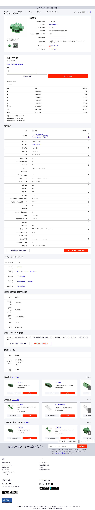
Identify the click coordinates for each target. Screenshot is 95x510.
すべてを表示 (15, 377)
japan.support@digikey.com (10, 487)
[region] (47, 505)
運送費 (41, 467)
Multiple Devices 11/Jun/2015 (24, 281)
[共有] (89, 12)
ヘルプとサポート (44, 462)
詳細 (30, 393)
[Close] (93, 505)
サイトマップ (5, 469)
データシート (53, 45)
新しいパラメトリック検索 (76, 250)
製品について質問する (41, 343)
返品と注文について (45, 469)
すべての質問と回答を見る (18, 343)
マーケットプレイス (7, 465)
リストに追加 (27, 76)
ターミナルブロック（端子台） (33, 12)
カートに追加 (68, 76)
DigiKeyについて (6, 462)
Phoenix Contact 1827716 (11, 14)
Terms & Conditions (49, 506)
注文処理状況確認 (44, 465)
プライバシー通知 (60, 453)
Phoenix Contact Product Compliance (26, 272)
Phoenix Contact (53, 24)
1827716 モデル (53, 49)
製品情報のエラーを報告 (18, 250)
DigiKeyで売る (5, 467)
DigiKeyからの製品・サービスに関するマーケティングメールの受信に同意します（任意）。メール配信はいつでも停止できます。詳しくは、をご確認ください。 (68, 451)
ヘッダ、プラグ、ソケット (51, 12)
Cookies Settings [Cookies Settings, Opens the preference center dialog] (86, 504)
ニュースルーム (6, 474)
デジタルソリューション (8, 472)
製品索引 (6, 12)
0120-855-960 (7, 484)
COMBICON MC (36, 144)
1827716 (19, 267)
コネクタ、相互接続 (17, 12)
